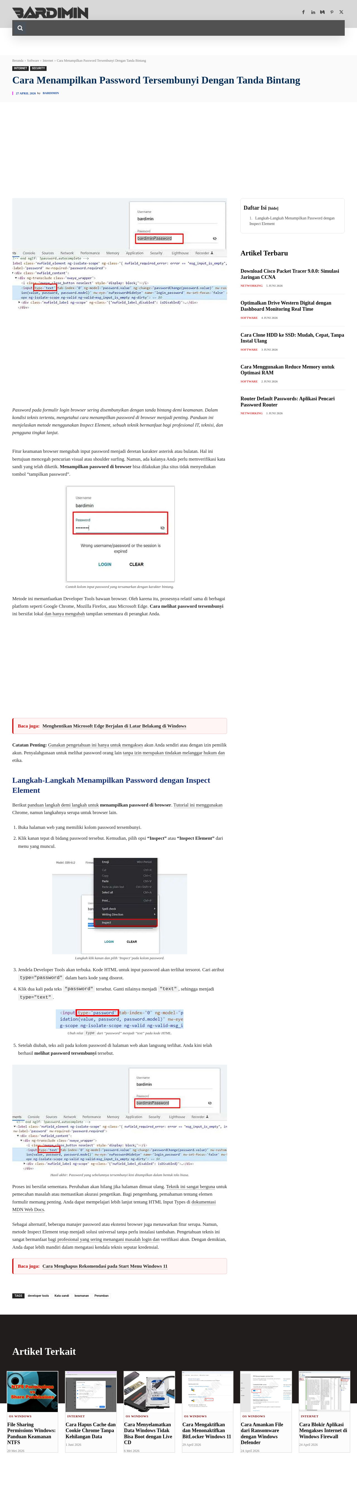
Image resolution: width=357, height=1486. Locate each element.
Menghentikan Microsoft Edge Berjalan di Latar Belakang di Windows (114, 726)
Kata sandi (62, 1295)
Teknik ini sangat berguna (190, 1186)
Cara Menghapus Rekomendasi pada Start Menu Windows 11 (105, 1266)
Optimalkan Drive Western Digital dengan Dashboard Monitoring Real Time (285, 306)
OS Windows (20, 1416)
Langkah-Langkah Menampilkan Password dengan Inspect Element (291, 221)
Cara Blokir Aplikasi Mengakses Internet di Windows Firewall (323, 1430)
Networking (251, 285)
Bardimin (51, 93)
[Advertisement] (178, 156)
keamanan (82, 1295)
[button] (20, 28)
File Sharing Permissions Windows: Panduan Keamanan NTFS (31, 1433)
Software (33, 61)
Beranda (17, 61)
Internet (48, 61)
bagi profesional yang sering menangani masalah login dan (104, 1239)
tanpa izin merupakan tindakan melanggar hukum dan (174, 752)
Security (38, 68)
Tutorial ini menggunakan (198, 805)
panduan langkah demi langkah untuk (63, 805)
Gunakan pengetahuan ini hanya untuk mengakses (95, 745)
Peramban (101, 1295)
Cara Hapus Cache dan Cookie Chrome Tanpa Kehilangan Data (91, 1430)
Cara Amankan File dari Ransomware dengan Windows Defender (262, 1433)
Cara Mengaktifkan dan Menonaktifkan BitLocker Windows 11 (206, 1430)
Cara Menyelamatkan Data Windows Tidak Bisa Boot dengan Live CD (148, 1433)
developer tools (38, 1295)
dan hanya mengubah (65, 613)
